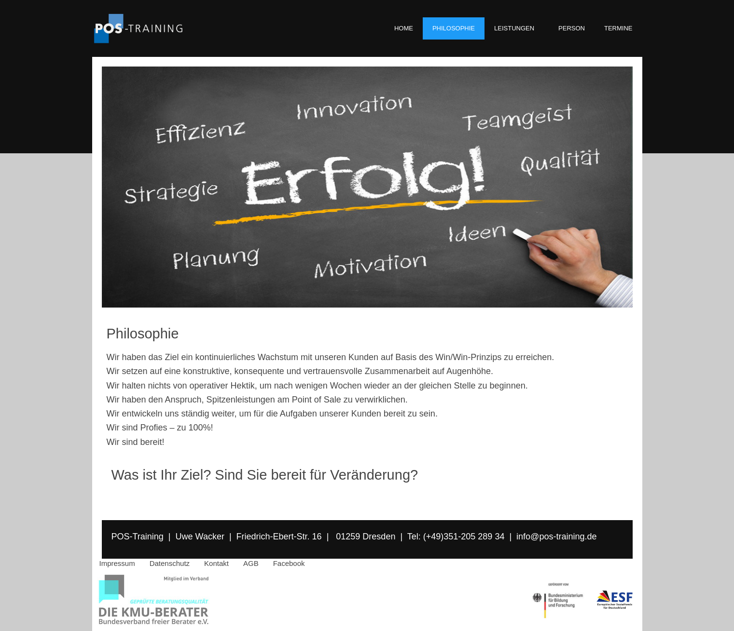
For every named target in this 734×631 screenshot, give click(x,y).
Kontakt (216, 563)
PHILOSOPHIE (453, 28)
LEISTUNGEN (516, 28)
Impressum (117, 563)
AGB (251, 563)
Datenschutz (170, 563)
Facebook (289, 563)
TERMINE (618, 28)
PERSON (571, 28)
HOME (403, 28)
